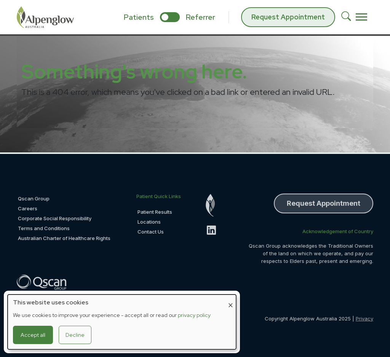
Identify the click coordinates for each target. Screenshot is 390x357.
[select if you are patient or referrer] (170, 17)
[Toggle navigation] (361, 17)
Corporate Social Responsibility (54, 218)
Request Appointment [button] (323, 203)
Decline (75, 334)
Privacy (364, 318)
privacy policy (194, 315)
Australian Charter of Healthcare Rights (64, 238)
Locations (149, 222)
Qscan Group (34, 198)
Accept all (33, 334)
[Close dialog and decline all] (230, 299)
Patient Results (154, 212)
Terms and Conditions (44, 228)
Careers (27, 208)
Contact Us (150, 232)
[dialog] (122, 322)
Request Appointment (288, 17)
